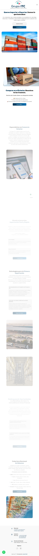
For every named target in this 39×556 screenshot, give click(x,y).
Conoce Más (19, 104)
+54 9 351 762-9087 (22, 535)
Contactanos (19, 27)
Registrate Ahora (19, 317)
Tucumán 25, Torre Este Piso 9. (19, 529)
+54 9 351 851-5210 (22, 537)
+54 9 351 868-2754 (22, 536)
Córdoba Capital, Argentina (19, 530)
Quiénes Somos (19, 23)
